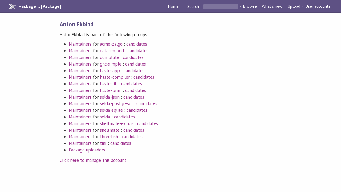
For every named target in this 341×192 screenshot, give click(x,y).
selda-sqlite (111, 110)
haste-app (110, 71)
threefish (109, 136)
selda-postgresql (116, 103)
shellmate (109, 130)
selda (105, 117)
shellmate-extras (116, 123)
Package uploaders (87, 150)
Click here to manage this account (93, 160)
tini (103, 143)
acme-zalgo (111, 44)
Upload (293, 6)
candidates (136, 44)
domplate (109, 57)
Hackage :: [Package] (39, 6)
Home (173, 6)
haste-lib (108, 84)
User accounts (318, 6)
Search (193, 6)
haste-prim (110, 90)
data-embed (112, 51)
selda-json (109, 97)
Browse (250, 6)
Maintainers (80, 44)
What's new (272, 6)
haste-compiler (114, 77)
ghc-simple (110, 64)
